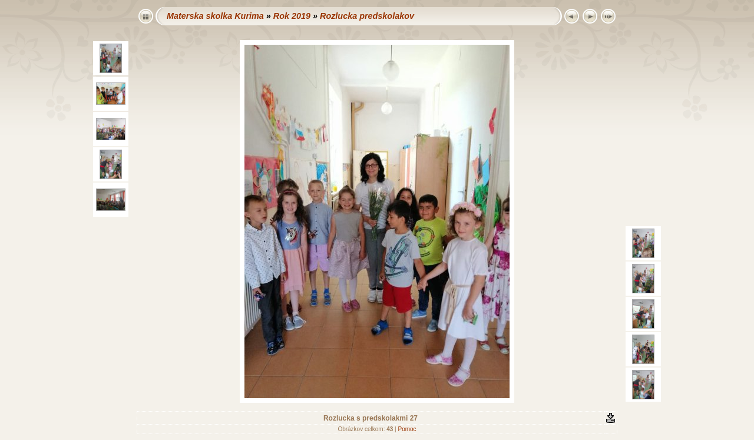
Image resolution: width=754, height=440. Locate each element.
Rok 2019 (291, 16)
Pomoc (407, 429)
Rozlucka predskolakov (367, 16)
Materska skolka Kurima (215, 16)
